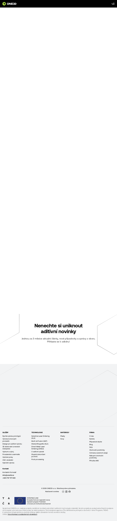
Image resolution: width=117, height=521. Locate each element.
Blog (91, 444)
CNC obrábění (8, 460)
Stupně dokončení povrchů (38, 455)
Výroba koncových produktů (9, 440)
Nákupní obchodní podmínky (96, 457)
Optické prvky (8, 457)
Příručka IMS (94, 461)
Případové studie (95, 442)
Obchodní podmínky (97, 450)
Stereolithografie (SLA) (39, 444)
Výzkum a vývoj (8, 452)
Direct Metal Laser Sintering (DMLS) (38, 448)
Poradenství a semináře (11, 454)
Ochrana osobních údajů (98, 453)
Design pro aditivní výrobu (12, 444)
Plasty (62, 436)
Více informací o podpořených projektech (22, 514)
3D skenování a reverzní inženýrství (11, 448)
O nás (91, 436)
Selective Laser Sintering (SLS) (40, 437)
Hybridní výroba (8, 463)
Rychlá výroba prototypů (12, 436)
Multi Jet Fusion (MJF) (39, 441)
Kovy (62, 439)
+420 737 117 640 (9, 478)
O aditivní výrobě (37, 452)
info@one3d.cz (8, 475)
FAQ (91, 447)
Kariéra (92, 439)
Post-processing (37, 459)
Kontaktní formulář (9, 472)
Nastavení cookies (52, 491)
